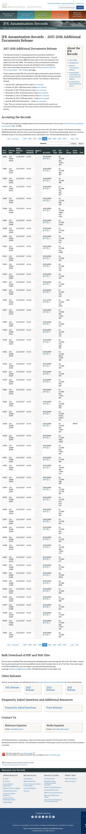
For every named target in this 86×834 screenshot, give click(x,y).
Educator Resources (43, 15)
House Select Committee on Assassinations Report (75, 75)
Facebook (32, 817)
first (9, 139)
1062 (59, 139)
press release (38, 84)
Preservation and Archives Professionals (32, 785)
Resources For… (30, 775)
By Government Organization (8, 785)
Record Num (11, 151)
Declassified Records (51, 790)
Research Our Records (9, 15)
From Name (75, 151)
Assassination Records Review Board (75, 84)
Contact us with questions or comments (14, 765)
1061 (54, 139)
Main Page (73, 60)
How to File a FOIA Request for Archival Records (53, 800)
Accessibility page (54, 755)
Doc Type (55, 151)
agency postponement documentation (49, 682)
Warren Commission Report (74, 67)
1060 (49, 139)
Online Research (10, 775)
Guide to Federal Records (52, 787)
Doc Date (46, 152)
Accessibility (25, 825)
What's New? (70, 775)
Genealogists (28, 779)
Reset (81, 144)
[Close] (83, 813)
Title (81, 152)
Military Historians (29, 781)
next (72, 139)
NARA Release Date (19, 150)
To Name (68, 151)
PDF (45, 158)
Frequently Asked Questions (20, 707)
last (77, 139)
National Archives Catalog (11, 788)
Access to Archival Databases (9, 794)
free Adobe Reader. (27, 753)
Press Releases (54, 707)
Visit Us (60, 15)
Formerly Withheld (30, 151)
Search (80, 7)
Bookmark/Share (68, 3)
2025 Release (12, 687)
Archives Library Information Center (9, 799)
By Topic (5, 779)
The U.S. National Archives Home (21, 5)
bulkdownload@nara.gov (18, 669)
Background (73, 63)
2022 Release (50, 688)
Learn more (66, 830)
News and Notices (71, 779)
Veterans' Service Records (25, 15)
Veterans (27, 791)
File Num (60, 151)
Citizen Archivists (54, 3)
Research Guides (51, 775)
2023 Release (30, 688)
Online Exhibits (8, 802)
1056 (30, 139)
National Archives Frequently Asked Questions (50, 783)
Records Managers (30, 788)
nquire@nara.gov (17, 729)
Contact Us (79, 3)
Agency (38, 151)
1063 (64, 139)
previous (15, 139)
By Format (6, 781)
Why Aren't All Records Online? (51, 796)
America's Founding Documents (77, 15)
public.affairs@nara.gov (60, 729)
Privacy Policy (34, 825)
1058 (39, 139)
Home (5, 28)
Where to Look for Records (53, 793)
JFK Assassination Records (34, 28)
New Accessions (70, 781)
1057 (35, 139)
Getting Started (49, 779)
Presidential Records (10, 791)
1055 (25, 139)
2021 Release (71, 688)
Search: (43, 143)
